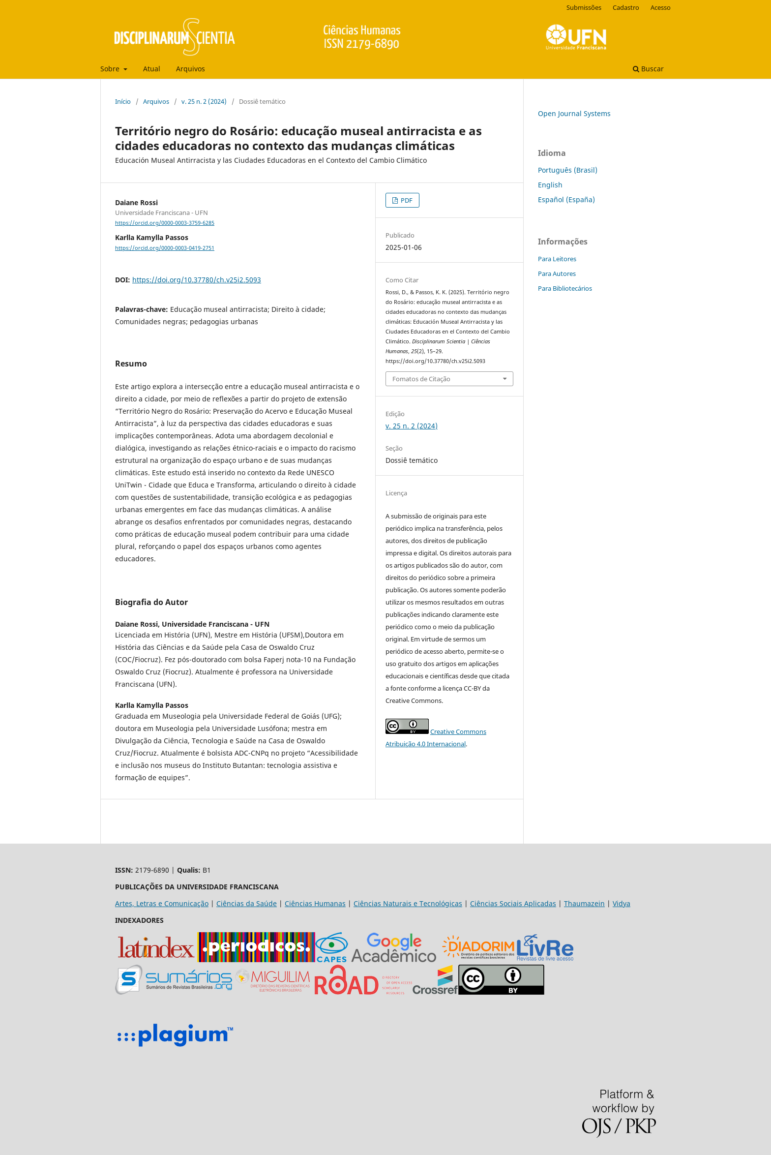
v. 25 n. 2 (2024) (204, 101)
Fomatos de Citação (421, 378)
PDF (406, 200)
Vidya (621, 903)
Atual (151, 68)
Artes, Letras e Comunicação (161, 903)
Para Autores (557, 273)
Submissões (583, 7)
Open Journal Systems (574, 113)
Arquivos (190, 68)
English (550, 184)
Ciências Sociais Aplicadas (513, 903)
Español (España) (566, 199)
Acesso (661, 7)
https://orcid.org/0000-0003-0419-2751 (164, 247)
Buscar (648, 68)
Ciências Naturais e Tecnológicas (408, 903)
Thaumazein (584, 903)
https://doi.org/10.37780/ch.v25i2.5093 (196, 279)
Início (123, 101)
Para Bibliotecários (565, 288)
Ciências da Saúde (246, 903)
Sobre (110, 68)
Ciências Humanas (315, 903)
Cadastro (626, 7)
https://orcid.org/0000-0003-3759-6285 (164, 222)
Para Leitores (557, 258)
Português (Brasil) (567, 170)
